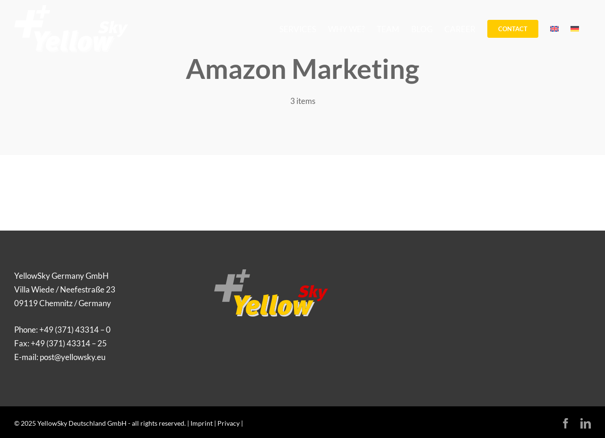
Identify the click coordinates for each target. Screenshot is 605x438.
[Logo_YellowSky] (271, 273)
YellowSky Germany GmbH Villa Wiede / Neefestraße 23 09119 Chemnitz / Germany (64, 289)
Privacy (228, 423)
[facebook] (566, 423)
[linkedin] (585, 423)
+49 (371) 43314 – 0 (75, 330)
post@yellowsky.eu (72, 357)
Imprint (201, 423)
